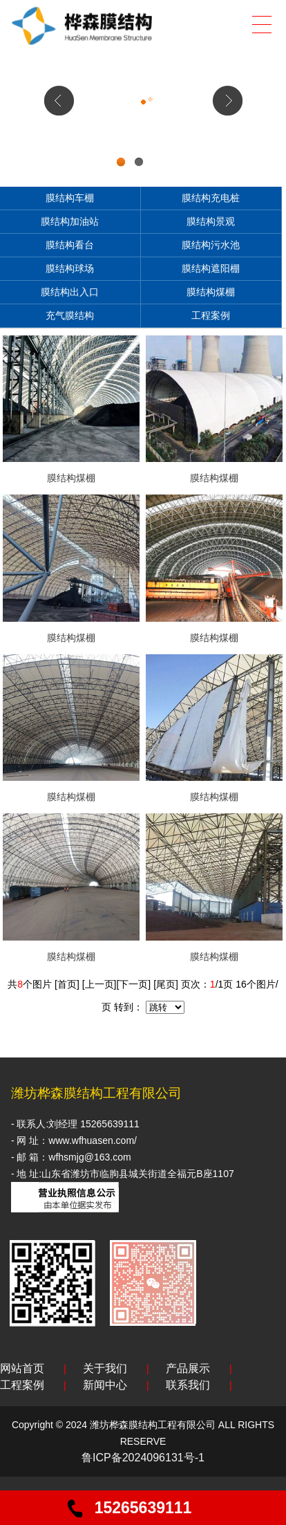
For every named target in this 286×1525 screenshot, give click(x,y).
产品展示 (188, 1368)
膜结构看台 (70, 244)
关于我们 (105, 1368)
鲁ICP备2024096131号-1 (143, 1457)
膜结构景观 (211, 221)
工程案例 (210, 315)
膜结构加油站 (70, 221)
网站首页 (22, 1368)
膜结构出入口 (70, 291)
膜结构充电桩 (211, 197)
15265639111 (143, 1508)
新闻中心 (105, 1385)
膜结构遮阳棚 (211, 268)
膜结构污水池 (211, 244)
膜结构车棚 (70, 197)
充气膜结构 (70, 315)
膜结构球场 (70, 268)
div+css (143, 171)
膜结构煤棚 (211, 291)
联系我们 (188, 1385)
